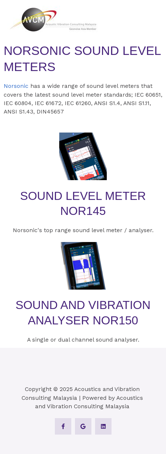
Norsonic (16, 86)
